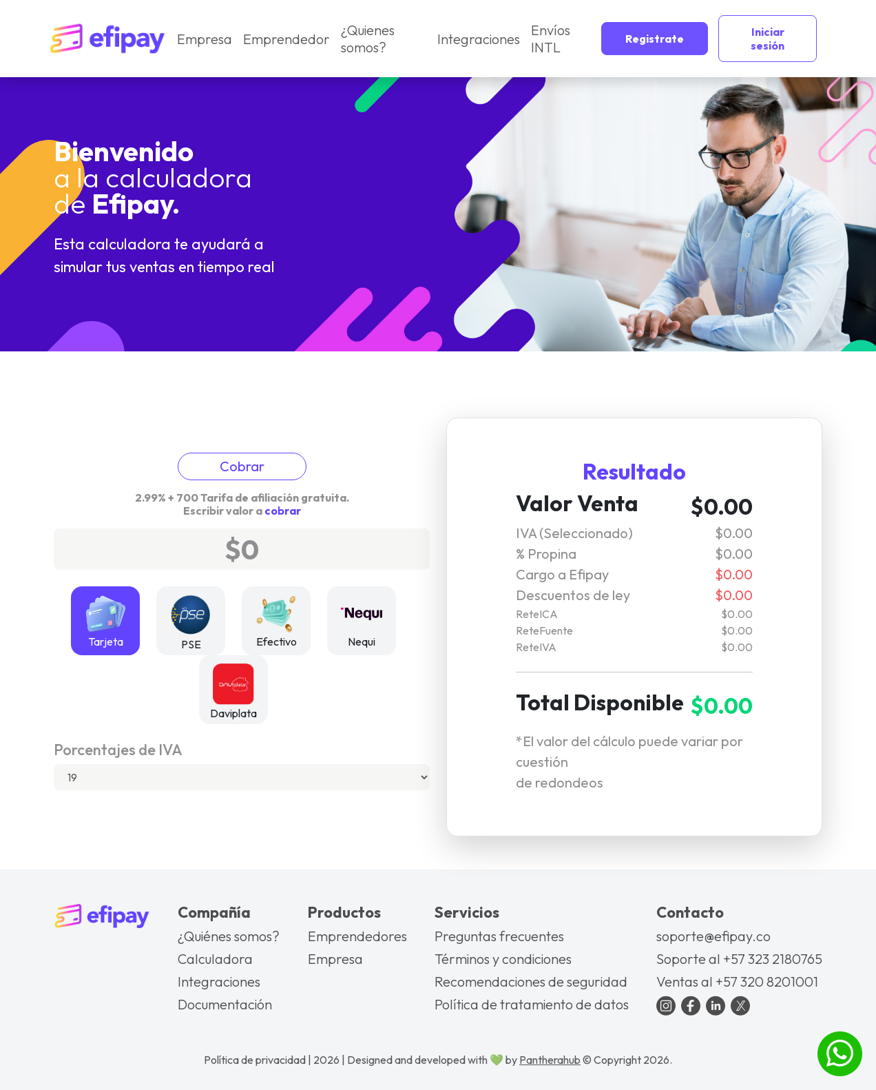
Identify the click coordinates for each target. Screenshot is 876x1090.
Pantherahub (550, 1060)
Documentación (225, 1004)
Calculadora (215, 958)
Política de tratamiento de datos (532, 1004)
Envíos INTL (549, 38)
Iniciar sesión (767, 38)
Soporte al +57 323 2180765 (739, 958)
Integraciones (478, 39)
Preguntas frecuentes (499, 936)
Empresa (204, 39)
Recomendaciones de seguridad (531, 981)
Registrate (654, 38)
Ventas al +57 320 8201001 (737, 981)
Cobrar (242, 466)
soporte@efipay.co (713, 936)
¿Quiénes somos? (229, 936)
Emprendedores (357, 936)
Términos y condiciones (503, 958)
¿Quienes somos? (366, 38)
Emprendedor (285, 39)
